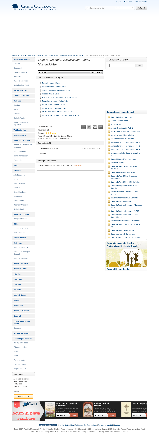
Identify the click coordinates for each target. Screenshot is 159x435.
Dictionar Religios (21, 258)
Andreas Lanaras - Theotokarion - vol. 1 (125, 142)
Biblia (16, 224)
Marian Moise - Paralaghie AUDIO (54, 108)
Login (118, 2)
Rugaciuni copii (20, 368)
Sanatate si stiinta (21, 214)
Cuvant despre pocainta (143, 403)
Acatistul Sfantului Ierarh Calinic (122, 135)
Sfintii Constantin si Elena (84, 429)
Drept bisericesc (20, 192)
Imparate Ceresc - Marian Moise (54, 87)
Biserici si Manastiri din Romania (23, 146)
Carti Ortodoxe (20, 238)
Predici (42, 429)
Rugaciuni (18, 68)
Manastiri (76, 432)
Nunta (51, 432)
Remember (18, 305)
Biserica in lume (20, 152)
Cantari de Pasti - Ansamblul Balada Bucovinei (124, 167)
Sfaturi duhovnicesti (21, 85)
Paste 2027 (18, 429)
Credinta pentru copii (23, 339)
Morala (16, 179)
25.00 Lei (99, 415)
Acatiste (17, 64)
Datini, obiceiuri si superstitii (21, 123)
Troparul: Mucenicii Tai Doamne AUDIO (56, 90)
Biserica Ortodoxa (21, 205)
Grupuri (134, 246)
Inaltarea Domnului (102, 429)
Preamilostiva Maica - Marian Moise (55, 101)
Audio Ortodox (20, 295)
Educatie (17, 171)
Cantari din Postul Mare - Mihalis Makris (125, 182)
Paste (16, 109)
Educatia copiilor (20, 347)
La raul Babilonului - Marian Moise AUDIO (57, 112)
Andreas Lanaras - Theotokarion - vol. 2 (125, 146)
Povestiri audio (19, 360)
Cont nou (128, 2)
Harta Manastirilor (21, 156)
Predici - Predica (20, 72)
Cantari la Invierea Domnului (121, 117)
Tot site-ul (120, 8)
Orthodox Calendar (121, 432)
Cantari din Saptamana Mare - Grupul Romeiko (124, 187)
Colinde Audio (19, 118)
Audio (41, 432)
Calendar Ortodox (21, 96)
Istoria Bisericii (19, 183)
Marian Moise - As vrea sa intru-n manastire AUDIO (61, 115)
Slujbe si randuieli (21, 81)
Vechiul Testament (21, 228)
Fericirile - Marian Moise (51, 83)
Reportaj (17, 316)
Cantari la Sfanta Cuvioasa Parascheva (125, 221)
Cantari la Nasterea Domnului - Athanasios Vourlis (126, 206)
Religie (17, 300)
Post (83, 432)
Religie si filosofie (20, 219)
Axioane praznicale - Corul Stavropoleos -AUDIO (126, 154)
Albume (116, 246)
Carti (70, 432)
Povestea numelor (21, 311)
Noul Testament (20, 232)
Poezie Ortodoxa (21, 264)
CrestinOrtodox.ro (18, 55)
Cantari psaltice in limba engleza (123, 234)
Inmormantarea (91, 432)
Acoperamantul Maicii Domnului (122, 139)
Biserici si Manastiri (22, 140)
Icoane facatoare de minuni (22, 322)
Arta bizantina (19, 175)
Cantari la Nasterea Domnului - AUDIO (125, 211)
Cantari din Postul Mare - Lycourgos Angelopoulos (124, 177)
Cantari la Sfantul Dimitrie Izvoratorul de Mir (125, 225)
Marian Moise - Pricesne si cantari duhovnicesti (65, 55)
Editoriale (18, 279)
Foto (46, 432)
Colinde (17, 114)
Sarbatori (17, 101)
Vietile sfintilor (20, 130)
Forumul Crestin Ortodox (118, 269)
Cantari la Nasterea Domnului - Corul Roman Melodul (124, 216)
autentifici (78, 165)
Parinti (16, 165)
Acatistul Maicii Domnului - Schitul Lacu (125, 132)
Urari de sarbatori (21, 333)
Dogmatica (18, 196)
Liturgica (17, 188)
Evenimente (125, 246)
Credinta (17, 290)
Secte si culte (19, 201)
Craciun (17, 105)
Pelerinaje (18, 160)
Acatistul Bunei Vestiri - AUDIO (122, 128)
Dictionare (18, 243)
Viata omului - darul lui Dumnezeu (66, 404)
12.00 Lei (61, 415)
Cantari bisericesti (117, 163)
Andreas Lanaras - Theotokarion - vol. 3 (125, 150)
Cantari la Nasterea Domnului (121, 201)
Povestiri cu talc (20, 269)
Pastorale (17, 77)
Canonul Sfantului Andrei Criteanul (123, 159)
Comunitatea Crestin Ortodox (120, 243)
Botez (57, 432)
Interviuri (17, 274)
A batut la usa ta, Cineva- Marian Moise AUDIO (59, 97)
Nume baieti (108, 432)
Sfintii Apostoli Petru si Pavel (120, 429)
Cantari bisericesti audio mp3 (37, 55)
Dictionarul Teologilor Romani (22, 253)
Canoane (17, 328)
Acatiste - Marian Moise (119, 121)
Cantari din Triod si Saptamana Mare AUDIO (124, 193)
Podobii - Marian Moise (50, 94)
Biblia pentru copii (21, 343)
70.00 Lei (137, 415)
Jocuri (16, 356)
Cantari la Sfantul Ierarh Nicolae (122, 230)
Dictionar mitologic (21, 247)
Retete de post (20, 135)
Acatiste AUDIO (116, 124)
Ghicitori (17, 351)
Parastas (64, 432)
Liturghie (17, 285)
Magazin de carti (21, 90)
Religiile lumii (19, 209)
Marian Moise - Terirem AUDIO (53, 105)
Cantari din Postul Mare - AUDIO (123, 172)
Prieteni (110, 246)
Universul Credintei (22, 59)
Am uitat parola (141, 2)
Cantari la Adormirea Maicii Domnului (124, 198)
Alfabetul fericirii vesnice (101, 404)
